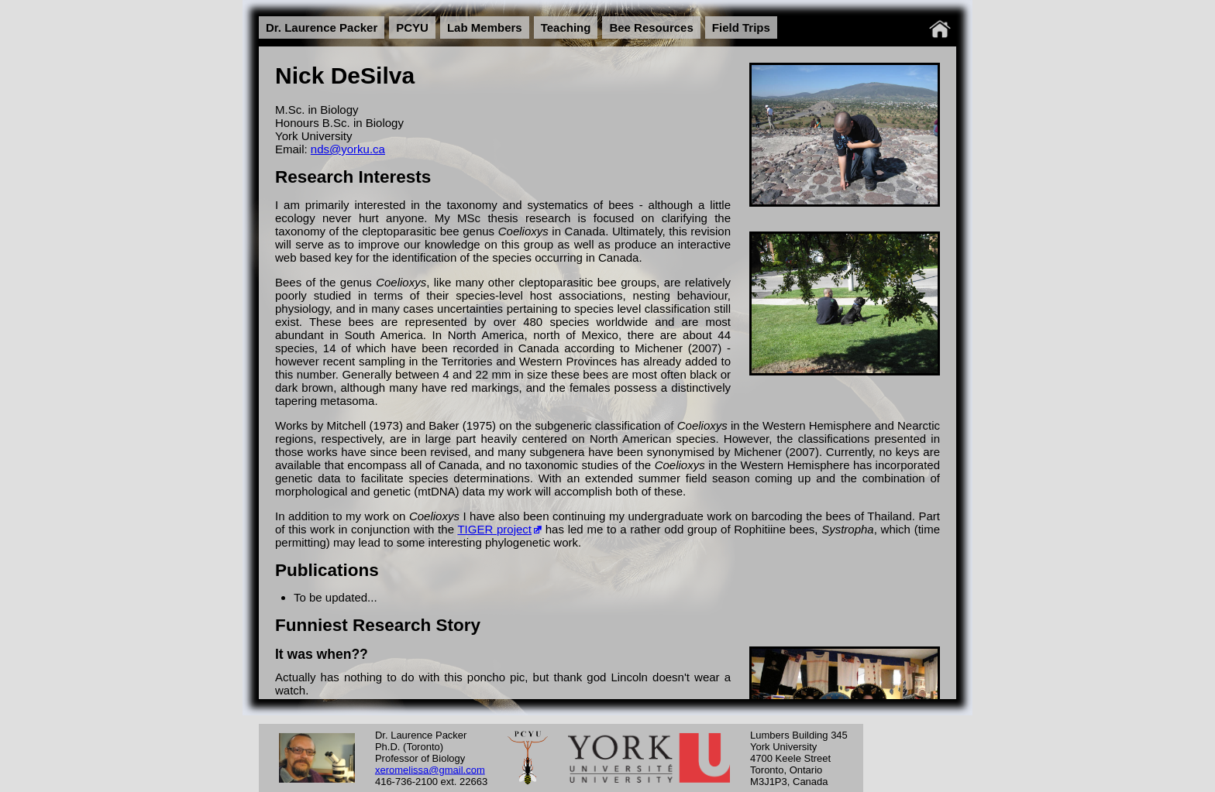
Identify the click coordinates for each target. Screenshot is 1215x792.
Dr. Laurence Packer (321, 27)
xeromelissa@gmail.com (430, 769)
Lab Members (484, 27)
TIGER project (494, 529)
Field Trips (741, 27)
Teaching (566, 27)
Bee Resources (651, 27)
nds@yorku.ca (348, 149)
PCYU (412, 27)
